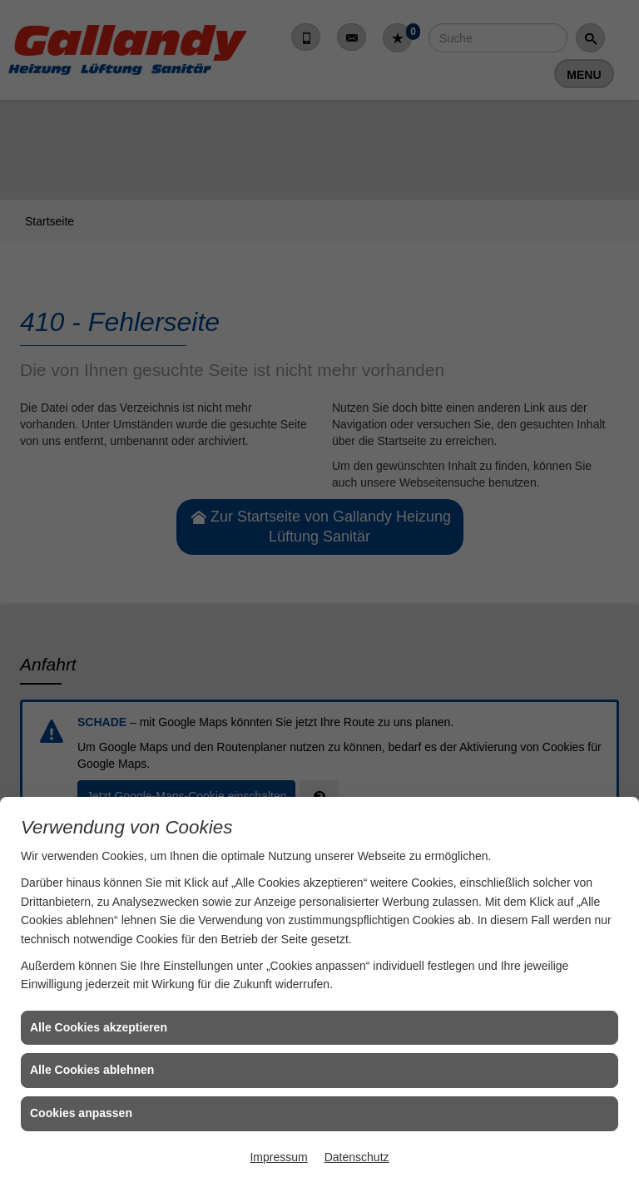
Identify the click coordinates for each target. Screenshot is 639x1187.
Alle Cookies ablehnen (92, 1069)
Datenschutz (356, 1157)
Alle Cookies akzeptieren (98, 1027)
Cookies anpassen (81, 1113)
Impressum (278, 1157)
